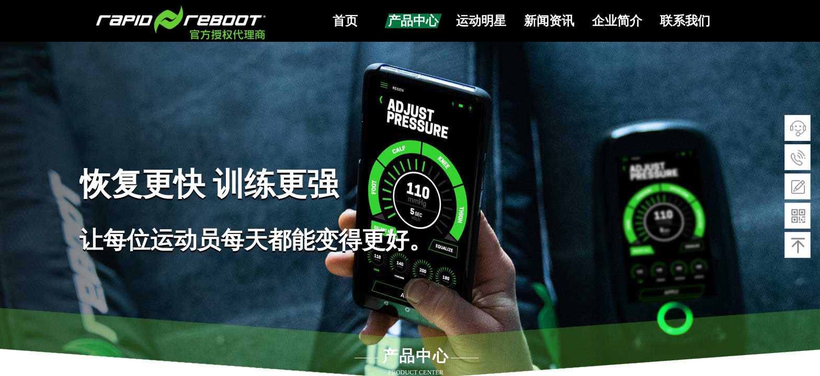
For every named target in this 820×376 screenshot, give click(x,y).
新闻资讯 (549, 21)
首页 (345, 21)
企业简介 (617, 21)
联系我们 (685, 21)
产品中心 (413, 21)
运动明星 (481, 21)
